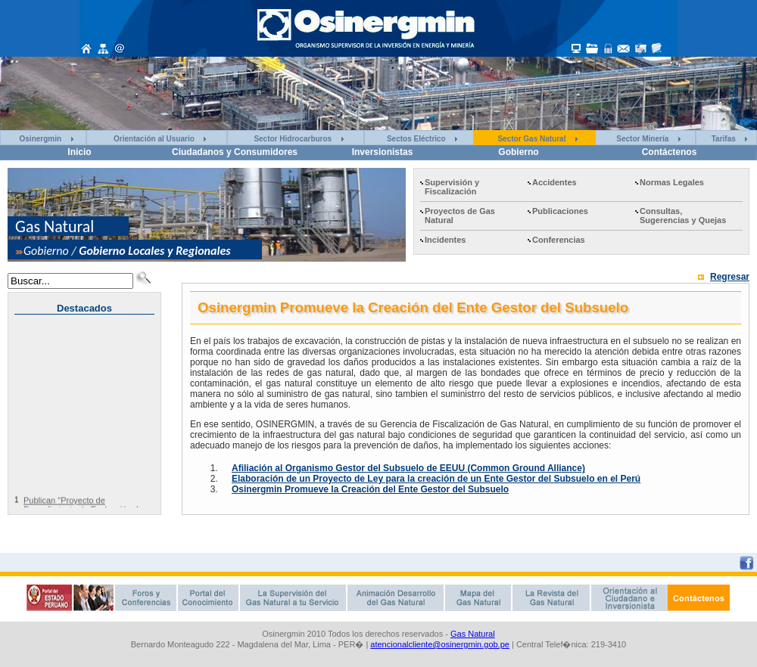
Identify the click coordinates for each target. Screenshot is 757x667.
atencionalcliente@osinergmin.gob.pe (439, 644)
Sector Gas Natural (531, 139)
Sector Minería (642, 139)
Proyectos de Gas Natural (460, 215)
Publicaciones (560, 211)
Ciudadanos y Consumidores (235, 152)
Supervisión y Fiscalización (452, 187)
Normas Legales (672, 182)
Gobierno (518, 152)
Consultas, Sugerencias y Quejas (683, 215)
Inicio (79, 152)
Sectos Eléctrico (416, 139)
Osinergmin (41, 139)
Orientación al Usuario (154, 139)
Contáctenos (669, 152)
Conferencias (558, 239)
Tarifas (724, 139)
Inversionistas (382, 152)
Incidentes (445, 239)
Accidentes (554, 182)
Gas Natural (472, 633)
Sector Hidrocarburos (293, 139)
